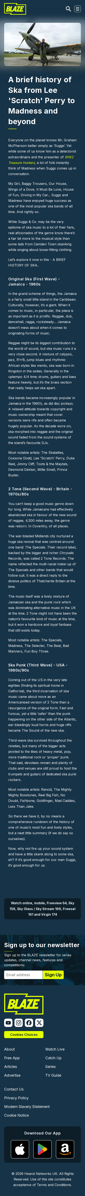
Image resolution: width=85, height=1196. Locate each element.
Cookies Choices (24, 1035)
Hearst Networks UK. (41, 1174)
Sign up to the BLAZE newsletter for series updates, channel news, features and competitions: (37, 960)
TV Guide (53, 1075)
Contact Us (14, 1089)
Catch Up (53, 1058)
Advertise (12, 1075)
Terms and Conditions (54, 1185)
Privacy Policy (16, 1098)
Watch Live (55, 1049)
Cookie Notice (16, 1115)
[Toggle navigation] (77, 9)
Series (50, 1066)
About (9, 1049)
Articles (10, 1066)
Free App (12, 1058)
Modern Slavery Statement (27, 1106)
